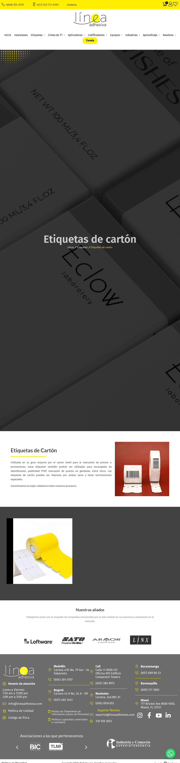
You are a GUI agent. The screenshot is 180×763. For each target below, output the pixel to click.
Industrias (132, 35)
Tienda (90, 40)
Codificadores (97, 35)
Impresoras (21, 35)
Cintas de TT (56, 35)
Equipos (116, 35)
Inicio (7, 35)
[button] (17, 747)
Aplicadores (76, 35)
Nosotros (169, 35)
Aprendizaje (151, 35)
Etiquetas (38, 35)
